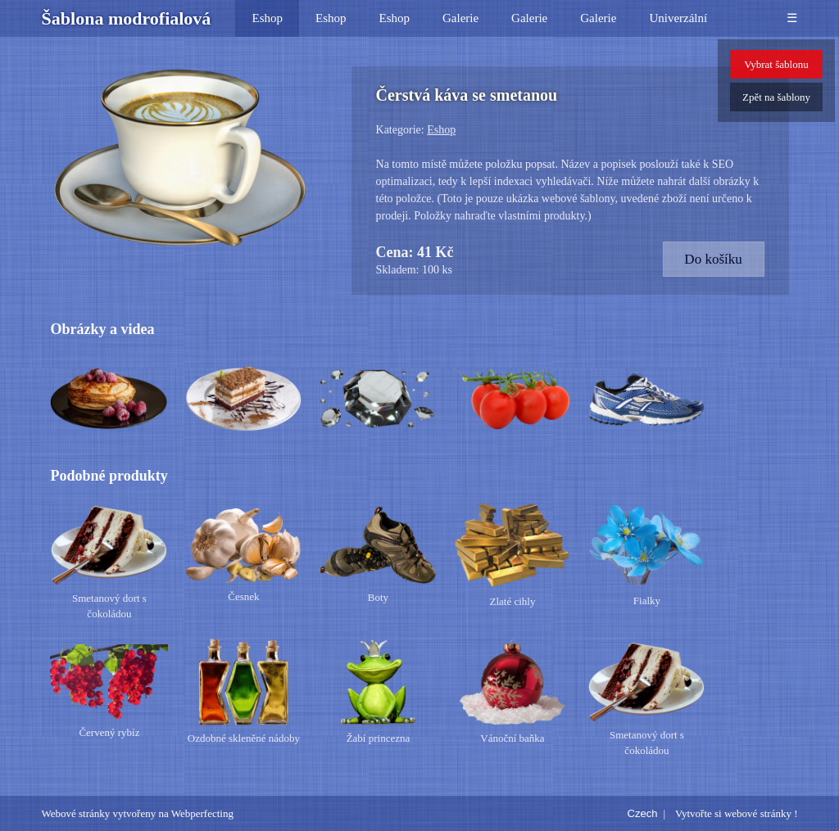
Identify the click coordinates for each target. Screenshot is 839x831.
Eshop (267, 18)
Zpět (776, 97)
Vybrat (776, 64)
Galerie (460, 18)
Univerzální (678, 18)
